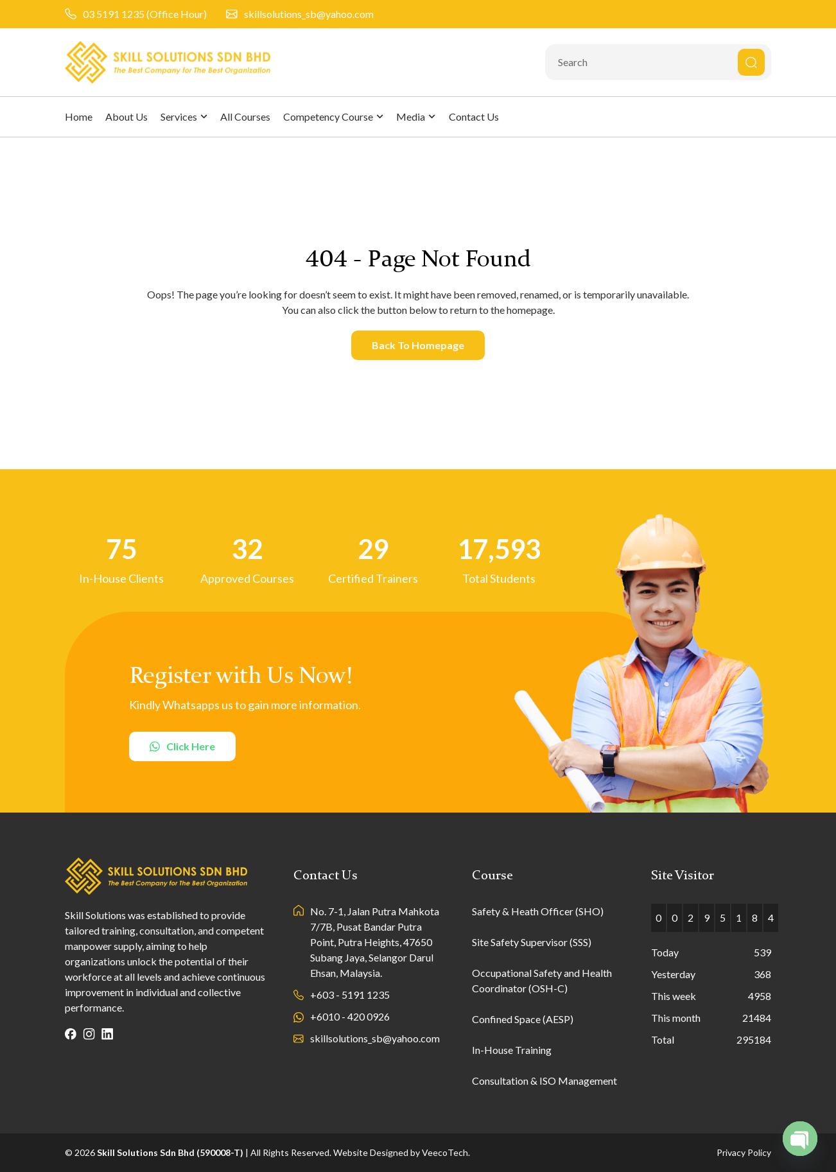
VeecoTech (445, 1152)
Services (184, 116)
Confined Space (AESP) (522, 1019)
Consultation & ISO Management (544, 1080)
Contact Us (474, 116)
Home (78, 116)
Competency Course (333, 116)
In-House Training (512, 1050)
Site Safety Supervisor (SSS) (531, 942)
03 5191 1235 (113, 14)
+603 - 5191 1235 (350, 994)
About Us (126, 116)
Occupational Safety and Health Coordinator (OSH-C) (542, 980)
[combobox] (658, 62)
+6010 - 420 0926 (350, 1016)
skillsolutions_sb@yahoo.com (309, 14)
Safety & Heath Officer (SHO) (538, 911)
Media (415, 116)
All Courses (245, 116)
